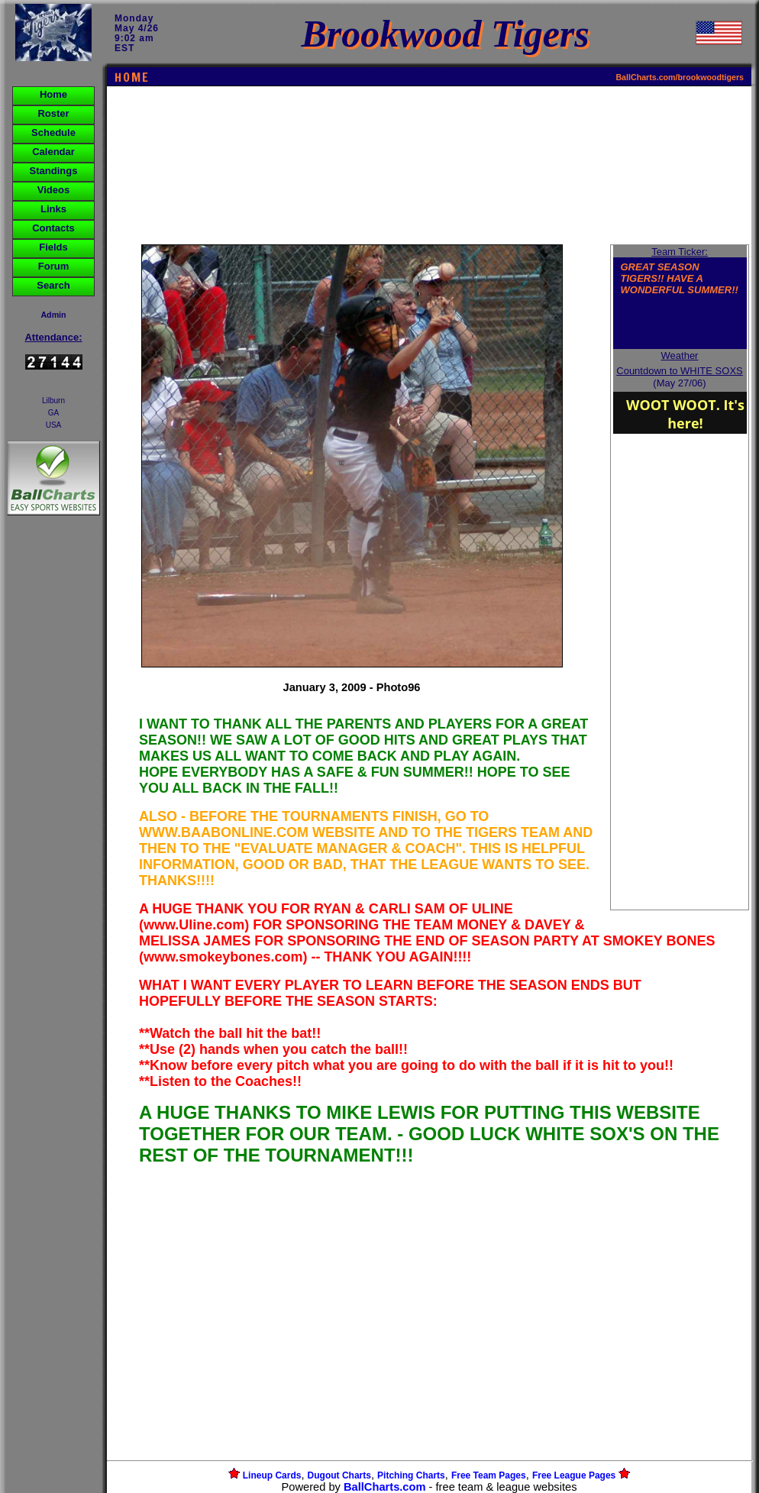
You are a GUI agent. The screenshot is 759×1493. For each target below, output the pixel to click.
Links (53, 209)
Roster (53, 113)
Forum (53, 266)
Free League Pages (573, 1475)
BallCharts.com (385, 1487)
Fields (53, 247)
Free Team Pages (488, 1475)
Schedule (53, 132)
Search (53, 285)
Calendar (53, 151)
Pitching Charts (411, 1475)
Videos (53, 190)
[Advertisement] (53, 782)
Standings (54, 170)
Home (53, 94)
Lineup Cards (272, 1475)
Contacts (53, 228)
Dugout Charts (339, 1475)
